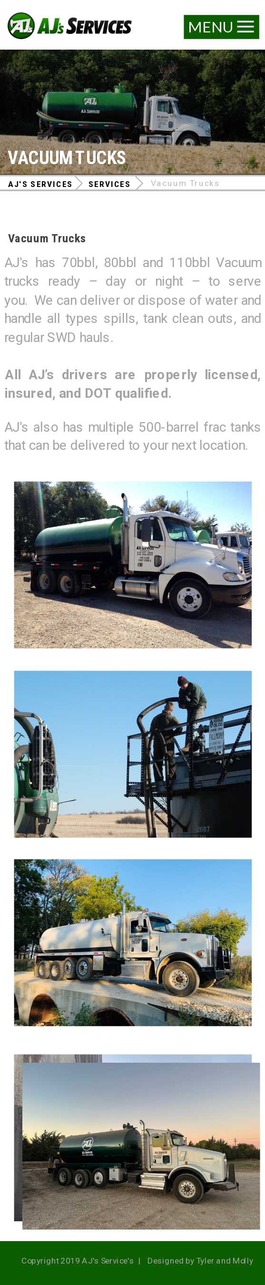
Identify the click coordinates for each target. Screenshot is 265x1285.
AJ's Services (40, 183)
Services (109, 183)
